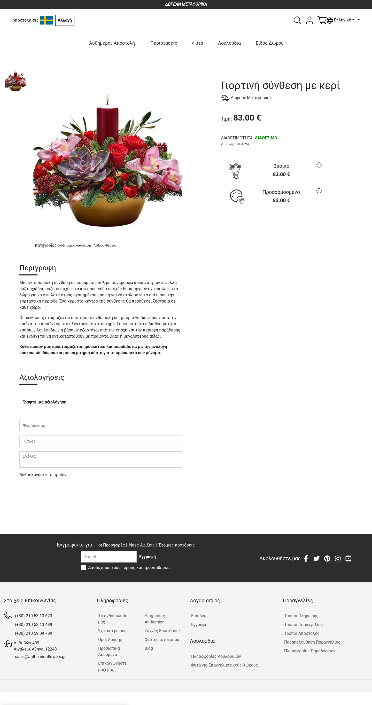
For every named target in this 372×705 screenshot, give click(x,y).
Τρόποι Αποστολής (302, 633)
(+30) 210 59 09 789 (33, 633)
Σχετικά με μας (112, 630)
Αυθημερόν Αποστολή (112, 43)
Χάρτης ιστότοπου (162, 639)
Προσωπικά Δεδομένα (109, 651)
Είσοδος (198, 615)
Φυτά (197, 43)
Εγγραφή (199, 624)
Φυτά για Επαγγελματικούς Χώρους (224, 665)
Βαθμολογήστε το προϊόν (42, 474)
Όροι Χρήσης (110, 639)
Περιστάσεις (163, 43)
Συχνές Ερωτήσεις (162, 630)
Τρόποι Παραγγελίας (303, 624)
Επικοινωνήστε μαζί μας (112, 666)
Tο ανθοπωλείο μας (112, 618)
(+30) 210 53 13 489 (33, 624)
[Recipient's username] (109, 557)
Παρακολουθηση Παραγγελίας (312, 642)
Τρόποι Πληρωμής (301, 615)
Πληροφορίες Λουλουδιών (216, 656)
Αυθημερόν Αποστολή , (75, 245)
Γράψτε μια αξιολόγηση (44, 402)
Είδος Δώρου (270, 43)
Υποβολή (30, 489)
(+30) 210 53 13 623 (33, 615)
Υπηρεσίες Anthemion (155, 618)
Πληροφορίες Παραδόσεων (309, 650)
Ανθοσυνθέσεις (105, 245)
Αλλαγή (65, 20)
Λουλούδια (229, 43)
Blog (149, 648)
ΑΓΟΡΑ (272, 226)
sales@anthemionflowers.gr (40, 656)
